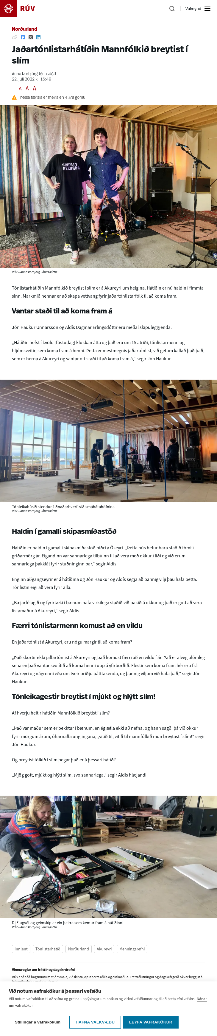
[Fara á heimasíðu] (22, 8)
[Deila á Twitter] (31, 37)
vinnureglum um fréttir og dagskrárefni (91, 988)
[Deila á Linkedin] (38, 37)
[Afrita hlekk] (14, 37)
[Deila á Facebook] (23, 37)
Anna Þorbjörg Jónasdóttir (35, 74)
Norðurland (24, 29)
